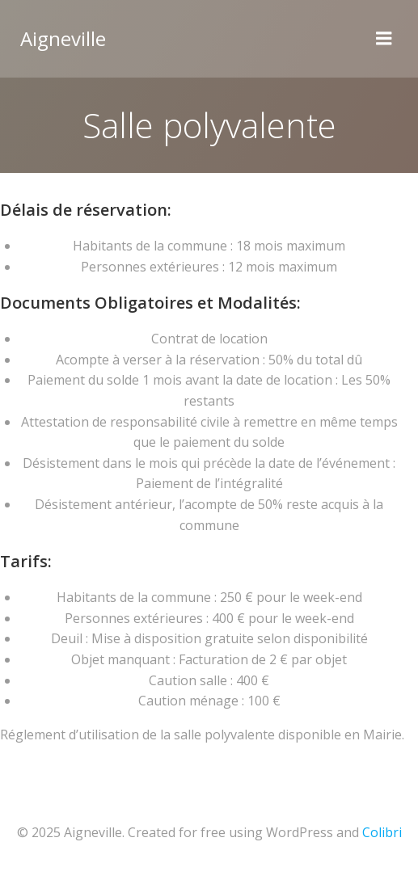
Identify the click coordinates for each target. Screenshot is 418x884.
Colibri (382, 832)
